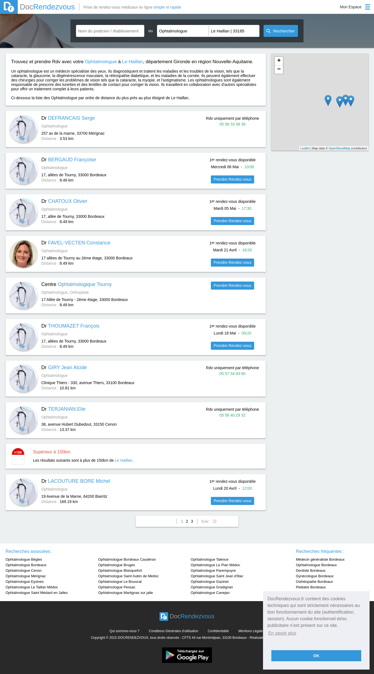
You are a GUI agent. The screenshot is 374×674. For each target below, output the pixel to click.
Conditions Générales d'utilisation (173, 631)
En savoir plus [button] (282, 633)
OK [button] (316, 655)
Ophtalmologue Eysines (25, 581)
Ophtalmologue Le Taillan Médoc (32, 587)
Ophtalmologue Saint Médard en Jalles (37, 593)
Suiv (205, 521)
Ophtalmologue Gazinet (210, 581)
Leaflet (305, 148)
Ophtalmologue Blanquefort (120, 570)
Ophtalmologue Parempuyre (213, 570)
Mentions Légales (251, 631)
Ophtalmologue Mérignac (26, 576)
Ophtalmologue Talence (209, 559)
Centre (76, 284)
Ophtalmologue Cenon (24, 570)
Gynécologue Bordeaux (314, 576)
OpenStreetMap (339, 148)
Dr (68, 118)
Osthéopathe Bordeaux (314, 581)
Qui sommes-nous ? (124, 631)
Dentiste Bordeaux (310, 570)
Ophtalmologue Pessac (116, 587)
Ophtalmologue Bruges (116, 565)
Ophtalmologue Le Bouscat (120, 581)
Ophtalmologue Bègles (24, 559)
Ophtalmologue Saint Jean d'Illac (217, 576)
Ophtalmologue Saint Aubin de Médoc (128, 576)
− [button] (279, 69)
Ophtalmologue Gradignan (212, 587)
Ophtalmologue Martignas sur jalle (125, 593)
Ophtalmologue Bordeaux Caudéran (127, 559)
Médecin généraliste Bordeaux (320, 559)
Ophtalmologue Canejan (210, 593)
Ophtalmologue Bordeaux (26, 565)
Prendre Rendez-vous (232, 179)
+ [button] (279, 61)
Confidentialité (218, 631)
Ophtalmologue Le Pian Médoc (215, 565)
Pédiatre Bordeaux (311, 587)
